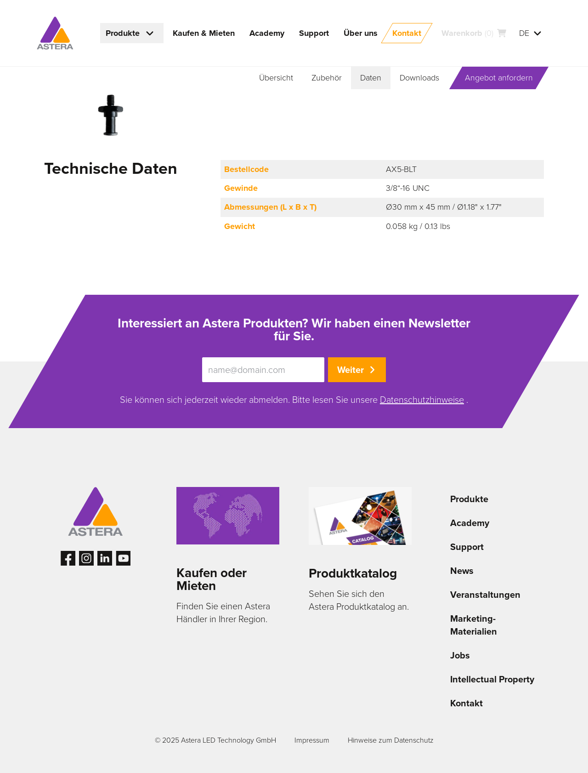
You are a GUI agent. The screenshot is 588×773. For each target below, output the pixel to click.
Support (467, 547)
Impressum (311, 740)
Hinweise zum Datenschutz (391, 740)
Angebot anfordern (499, 78)
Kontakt (466, 703)
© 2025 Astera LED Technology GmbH (215, 740)
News (462, 571)
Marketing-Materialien (473, 625)
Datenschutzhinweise (422, 400)
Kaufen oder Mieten (211, 579)
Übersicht (276, 78)
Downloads (419, 78)
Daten (370, 78)
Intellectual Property (492, 679)
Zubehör (326, 78)
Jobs (460, 655)
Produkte (469, 499)
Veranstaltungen (485, 594)
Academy (469, 523)
